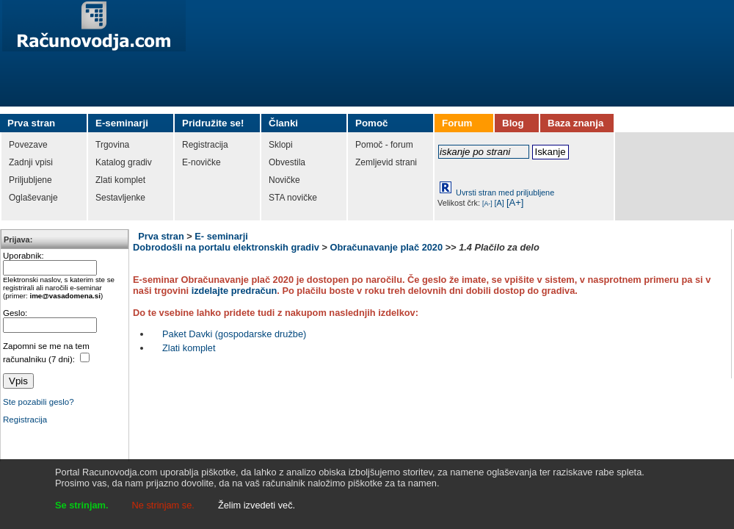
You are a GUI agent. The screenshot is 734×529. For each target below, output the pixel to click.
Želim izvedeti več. (256, 505)
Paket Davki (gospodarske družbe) (234, 333)
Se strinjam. (82, 505)
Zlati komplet (189, 347)
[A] (499, 202)
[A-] (487, 203)
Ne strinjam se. (163, 505)
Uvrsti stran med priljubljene (505, 192)
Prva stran (161, 236)
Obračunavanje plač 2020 (386, 247)
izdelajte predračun (234, 290)
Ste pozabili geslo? (38, 401)
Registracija (25, 419)
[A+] (515, 202)
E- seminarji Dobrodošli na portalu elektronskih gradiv (226, 242)
